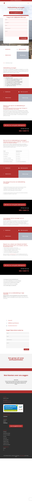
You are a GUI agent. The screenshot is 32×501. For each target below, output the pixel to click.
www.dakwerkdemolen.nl (12, 252)
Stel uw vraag (22, 96)
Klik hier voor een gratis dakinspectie (14, 124)
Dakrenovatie (5, 436)
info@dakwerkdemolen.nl (12, 324)
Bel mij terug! (20, 53)
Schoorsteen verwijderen (6, 433)
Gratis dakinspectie (5, 438)
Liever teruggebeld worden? (16, 11)
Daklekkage (4, 430)
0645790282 (12, 0)
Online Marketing (22, 454)
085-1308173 (24, 129)
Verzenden (24, 37)
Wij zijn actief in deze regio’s (7, 401)
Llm (3, 448)
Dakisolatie (4, 435)
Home (4, 61)
